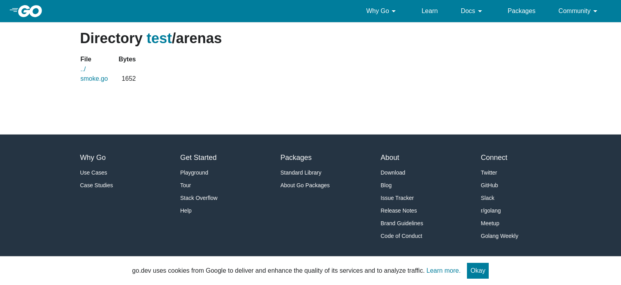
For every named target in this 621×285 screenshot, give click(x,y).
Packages (521, 11)
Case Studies (96, 185)
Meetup (490, 223)
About (390, 158)
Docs (472, 11)
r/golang (491, 210)
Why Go (382, 11)
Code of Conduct (401, 236)
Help (186, 210)
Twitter (489, 172)
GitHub (489, 185)
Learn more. (444, 270)
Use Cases (93, 172)
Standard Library (301, 172)
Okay (478, 270)
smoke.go (94, 78)
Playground (194, 172)
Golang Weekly (499, 236)
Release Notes (399, 210)
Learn (429, 11)
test (159, 38)
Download (393, 172)
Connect (494, 158)
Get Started (198, 158)
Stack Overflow (198, 198)
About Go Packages (305, 185)
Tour (185, 185)
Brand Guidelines (402, 223)
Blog (386, 185)
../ (83, 69)
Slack (487, 198)
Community (579, 11)
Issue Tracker (397, 198)
